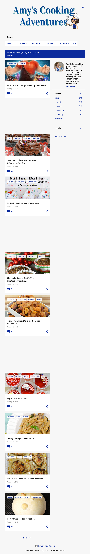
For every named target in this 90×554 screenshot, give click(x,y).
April (59, 102)
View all (10, 55)
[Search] (83, 7)
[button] (47, 93)
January (60, 115)
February (60, 110)
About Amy (36, 43)
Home (9, 43)
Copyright (50, 43)
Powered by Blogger (45, 546)
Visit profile (70, 86)
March (59, 106)
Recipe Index (22, 43)
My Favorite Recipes (67, 43)
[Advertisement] (27, 116)
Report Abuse (60, 136)
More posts (27, 538)
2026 (57, 98)
